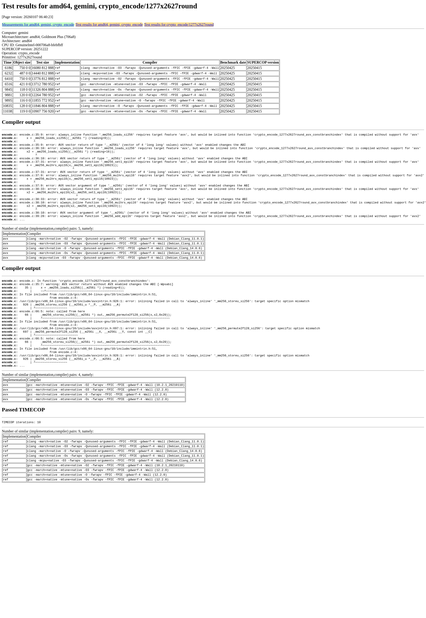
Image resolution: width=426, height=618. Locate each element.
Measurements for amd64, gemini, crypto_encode (38, 24)
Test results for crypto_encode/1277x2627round (179, 24)
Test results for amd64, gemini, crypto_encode (109, 24)
